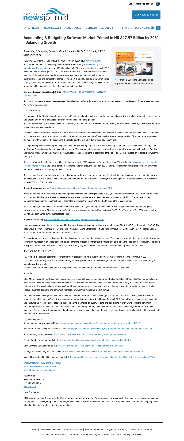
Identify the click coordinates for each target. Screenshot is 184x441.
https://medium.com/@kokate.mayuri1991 (43, 363)
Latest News (31, 28)
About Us (107, 28)
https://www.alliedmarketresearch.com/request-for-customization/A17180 (78, 188)
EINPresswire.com (92, 61)
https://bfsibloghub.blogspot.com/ (39, 370)
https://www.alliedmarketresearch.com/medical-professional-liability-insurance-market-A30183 (111, 357)
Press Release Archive (50, 429)
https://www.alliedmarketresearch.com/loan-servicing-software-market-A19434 (90, 346)
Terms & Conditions (94, 429)
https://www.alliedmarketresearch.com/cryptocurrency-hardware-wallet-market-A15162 (100, 323)
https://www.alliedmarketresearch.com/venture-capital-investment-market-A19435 (93, 340)
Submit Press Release (72, 429)
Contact (91, 28)
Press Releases (52, 28)
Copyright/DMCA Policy (116, 429)
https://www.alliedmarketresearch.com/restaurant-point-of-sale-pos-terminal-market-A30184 (110, 328)
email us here (30, 386)
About (34, 429)
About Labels (73, 28)
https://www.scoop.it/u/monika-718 (40, 366)
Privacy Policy (136, 429)
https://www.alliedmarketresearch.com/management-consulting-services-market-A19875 (102, 351)
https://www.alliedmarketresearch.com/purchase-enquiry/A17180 (74, 219)
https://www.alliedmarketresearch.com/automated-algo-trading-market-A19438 (90, 334)
